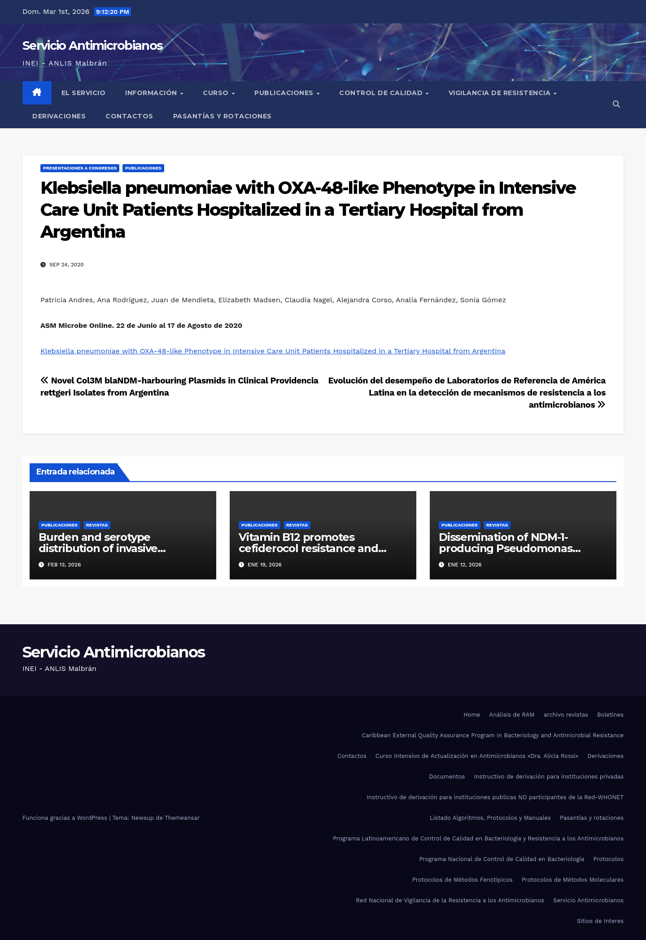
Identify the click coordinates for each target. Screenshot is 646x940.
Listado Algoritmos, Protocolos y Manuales (490, 817)
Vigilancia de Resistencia (501, 93)
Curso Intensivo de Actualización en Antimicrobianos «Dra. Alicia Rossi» (477, 756)
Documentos (447, 776)
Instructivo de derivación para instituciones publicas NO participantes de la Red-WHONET (495, 797)
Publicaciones (284, 93)
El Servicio (83, 93)
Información (152, 93)
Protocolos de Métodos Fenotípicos (462, 879)
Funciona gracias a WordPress (65, 817)
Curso (217, 93)
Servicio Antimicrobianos (92, 45)
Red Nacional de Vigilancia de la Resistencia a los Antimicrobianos (450, 900)
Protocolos (608, 859)
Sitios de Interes (600, 921)
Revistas (97, 524)
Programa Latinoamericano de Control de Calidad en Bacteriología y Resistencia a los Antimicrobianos (478, 838)
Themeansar (182, 817)
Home (471, 714)
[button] (616, 104)
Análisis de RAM (511, 714)
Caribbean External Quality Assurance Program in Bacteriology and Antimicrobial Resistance (493, 735)
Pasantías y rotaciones (222, 116)
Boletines (610, 714)
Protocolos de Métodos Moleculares (573, 879)
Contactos (129, 116)
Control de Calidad (382, 93)
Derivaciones (59, 116)
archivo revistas (566, 714)
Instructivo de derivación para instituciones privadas (549, 776)
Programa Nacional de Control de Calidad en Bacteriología (501, 859)
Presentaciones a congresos (80, 167)
